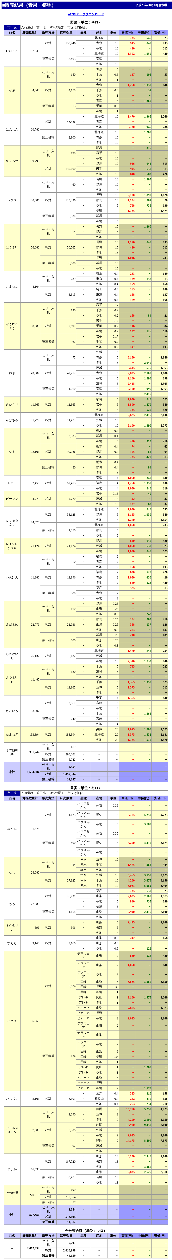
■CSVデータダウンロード (86, 14)
